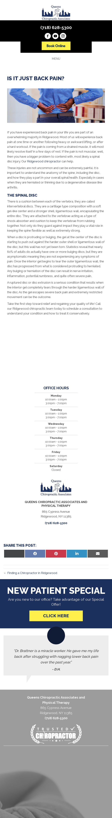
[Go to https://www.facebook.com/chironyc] (48, 36)
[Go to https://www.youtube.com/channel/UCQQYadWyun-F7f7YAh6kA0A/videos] (55, 36)
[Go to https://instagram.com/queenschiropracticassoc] (63, 36)
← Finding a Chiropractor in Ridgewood (30, 573)
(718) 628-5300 (56, 27)
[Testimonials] (56, 655)
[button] (56, 616)
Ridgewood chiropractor (44, 161)
